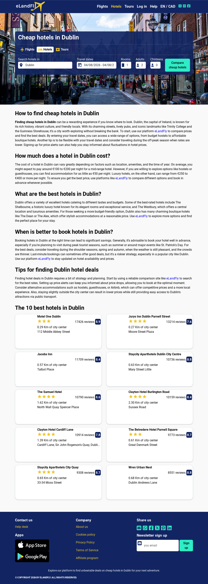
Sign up (186, 545)
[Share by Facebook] (151, 530)
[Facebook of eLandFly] (189, 6)
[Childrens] (157, 65)
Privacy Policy (85, 542)
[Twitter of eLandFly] (180, 6)
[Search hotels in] (47, 65)
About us (82, 527)
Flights (102, 6)
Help (153, 6)
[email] (160, 545)
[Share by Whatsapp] (145, 530)
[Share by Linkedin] (169, 530)
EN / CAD (167, 6)
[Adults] (142, 65)
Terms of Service (87, 550)
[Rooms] (127, 65)
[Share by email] (139, 530)
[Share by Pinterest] (163, 530)
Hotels (116, 6)
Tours (129, 6)
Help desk (21, 527)
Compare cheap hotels (177, 65)
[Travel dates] (99, 65)
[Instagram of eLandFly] (185, 6)
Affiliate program (87, 558)
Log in (142, 6)
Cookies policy (85, 534)
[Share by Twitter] (157, 530)
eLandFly (161, 131)
